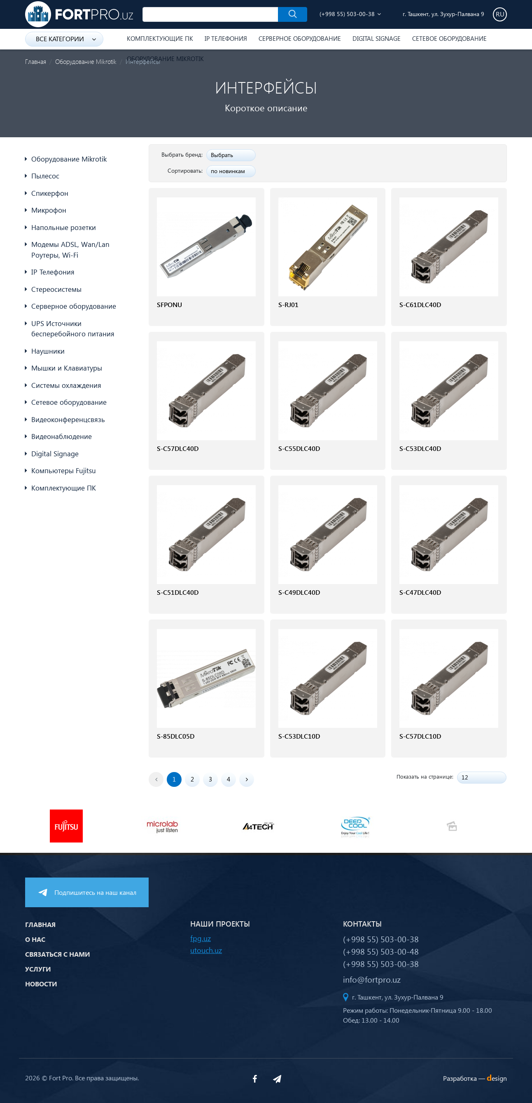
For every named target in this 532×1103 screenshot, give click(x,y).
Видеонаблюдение (61, 436)
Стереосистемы (56, 289)
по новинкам (228, 171)
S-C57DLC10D (420, 736)
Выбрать (222, 155)
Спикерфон (49, 193)
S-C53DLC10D (299, 736)
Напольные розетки (63, 227)
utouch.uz (206, 950)
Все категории (66, 38)
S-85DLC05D (175, 736)
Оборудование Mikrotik (86, 61)
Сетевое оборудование (449, 38)
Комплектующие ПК (160, 38)
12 (465, 777)
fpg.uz (200, 938)
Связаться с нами (57, 954)
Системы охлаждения (66, 385)
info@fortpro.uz (372, 979)
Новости (41, 983)
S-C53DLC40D (420, 448)
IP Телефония (226, 38)
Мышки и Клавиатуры (66, 368)
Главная (35, 61)
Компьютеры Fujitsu (63, 470)
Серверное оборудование (300, 38)
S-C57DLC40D (177, 448)
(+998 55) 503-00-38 (347, 14)
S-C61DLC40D (420, 304)
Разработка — (475, 1078)
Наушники (48, 351)
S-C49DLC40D (299, 592)
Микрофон (48, 210)
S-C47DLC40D (420, 592)
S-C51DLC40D (177, 592)
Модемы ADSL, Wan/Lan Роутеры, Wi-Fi (70, 249)
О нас (35, 939)
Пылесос (45, 176)
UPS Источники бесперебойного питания (72, 329)
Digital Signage (376, 38)
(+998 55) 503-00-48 (381, 951)
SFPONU (169, 304)
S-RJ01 (288, 304)
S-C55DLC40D (299, 448)
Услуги (38, 969)
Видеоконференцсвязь (68, 419)
